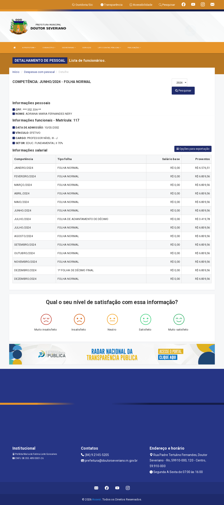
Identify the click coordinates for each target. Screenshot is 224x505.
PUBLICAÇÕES (134, 48)
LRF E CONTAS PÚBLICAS (109, 48)
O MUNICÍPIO (49, 48)
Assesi (96, 499)
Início (15, 72)
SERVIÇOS (86, 48)
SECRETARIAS (69, 48)
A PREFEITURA (29, 48)
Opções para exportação (193, 148)
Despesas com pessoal (39, 72)
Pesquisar (183, 90)
